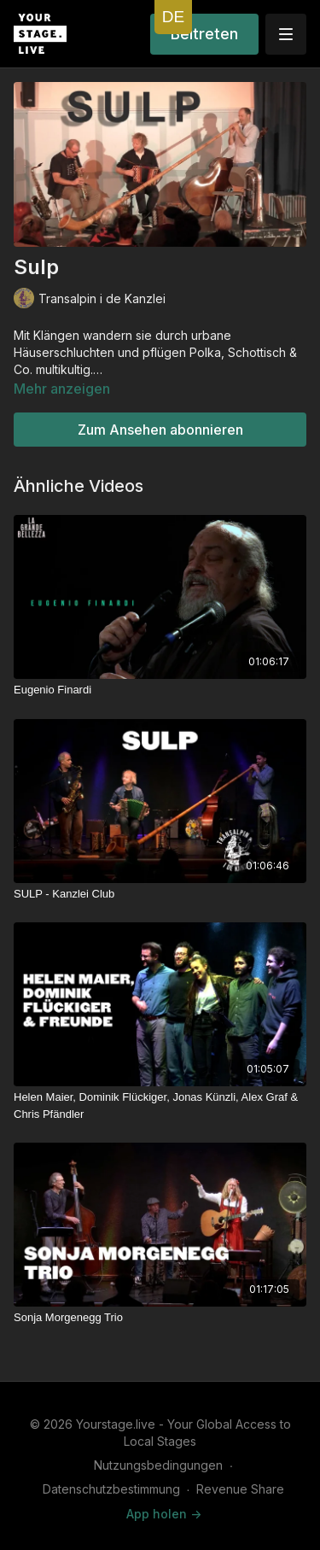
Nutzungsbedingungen (158, 1465)
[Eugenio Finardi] (160, 690)
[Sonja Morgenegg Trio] (160, 1317)
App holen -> (163, 1513)
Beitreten (204, 34)
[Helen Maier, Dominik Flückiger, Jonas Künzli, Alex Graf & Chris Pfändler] (160, 1105)
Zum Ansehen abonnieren (160, 429)
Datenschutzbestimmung (111, 1489)
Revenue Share (240, 1489)
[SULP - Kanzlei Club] (160, 894)
